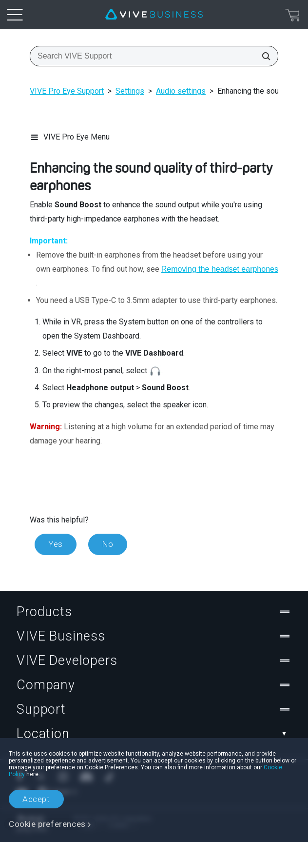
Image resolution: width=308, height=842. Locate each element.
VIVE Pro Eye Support (67, 91)
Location (154, 734)
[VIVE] (154, 14)
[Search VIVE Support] (263, 56)
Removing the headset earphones (219, 269)
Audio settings (181, 91)
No (108, 544)
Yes (55, 544)
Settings (130, 91)
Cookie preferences (47, 824)
